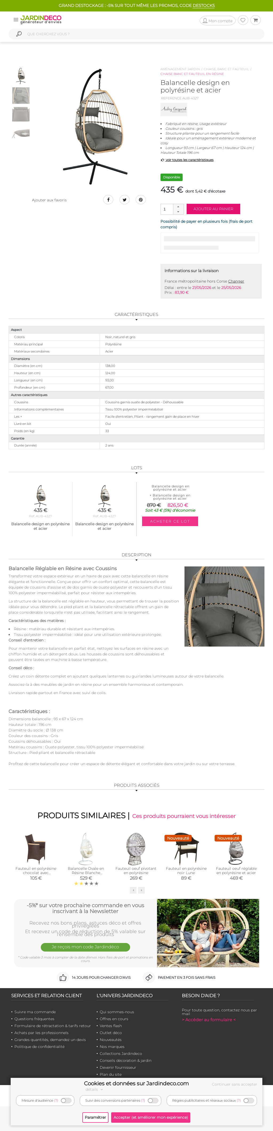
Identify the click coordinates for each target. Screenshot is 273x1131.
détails (95, 1089)
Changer (236, 281)
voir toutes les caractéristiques (187, 160)
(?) (56, 1100)
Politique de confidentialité (39, 1046)
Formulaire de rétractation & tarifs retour (52, 1025)
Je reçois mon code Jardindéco (85, 947)
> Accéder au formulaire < (209, 1019)
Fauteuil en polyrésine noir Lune (186, 870)
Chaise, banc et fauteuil (226, 69)
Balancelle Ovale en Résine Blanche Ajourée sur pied (86, 872)
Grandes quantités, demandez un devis (50, 1039)
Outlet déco (111, 1032)
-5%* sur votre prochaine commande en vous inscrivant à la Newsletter (85, 908)
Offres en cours (114, 1018)
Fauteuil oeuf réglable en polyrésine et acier (236, 870)
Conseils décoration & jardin (125, 1060)
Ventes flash (111, 1025)
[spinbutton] (171, 208)
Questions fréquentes (34, 1018)
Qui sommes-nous (117, 1011)
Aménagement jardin (180, 69)
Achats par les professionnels (41, 1032)
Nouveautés (111, 1039)
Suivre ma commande (35, 1011)
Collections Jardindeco (121, 1053)
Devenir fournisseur (118, 1067)
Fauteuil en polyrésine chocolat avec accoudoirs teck (35, 872)
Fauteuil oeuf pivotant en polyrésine (135, 870)
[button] (178, 206)
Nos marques (112, 1046)
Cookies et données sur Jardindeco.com (136, 1083)
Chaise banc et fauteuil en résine (192, 74)
